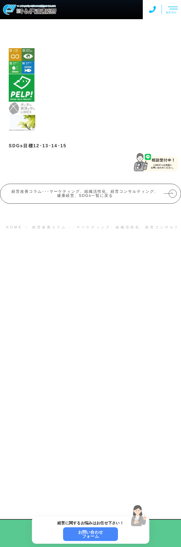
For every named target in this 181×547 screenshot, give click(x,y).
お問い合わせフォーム (90, 534)
